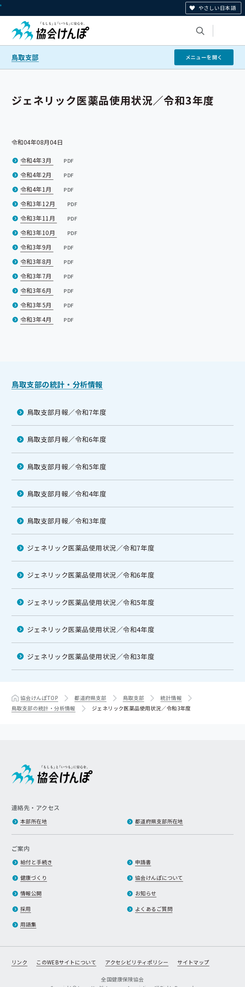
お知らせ (146, 893)
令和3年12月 (49, 203)
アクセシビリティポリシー (136, 962)
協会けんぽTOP (39, 698)
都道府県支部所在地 (159, 821)
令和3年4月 (47, 319)
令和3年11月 (49, 218)
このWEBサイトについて (66, 962)
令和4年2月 (47, 174)
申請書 (143, 862)
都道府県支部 (90, 698)
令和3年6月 (47, 290)
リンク (19, 962)
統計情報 (171, 698)
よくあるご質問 (153, 908)
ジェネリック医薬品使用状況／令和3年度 (90, 656)
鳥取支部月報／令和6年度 (66, 439)
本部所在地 (33, 821)
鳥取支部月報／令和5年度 (66, 466)
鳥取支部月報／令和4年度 (66, 493)
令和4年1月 (47, 189)
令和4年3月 (47, 160)
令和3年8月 (47, 261)
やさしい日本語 (217, 7)
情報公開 (31, 893)
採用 (25, 908)
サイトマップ (193, 962)
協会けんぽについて (159, 877)
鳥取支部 (25, 57)
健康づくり (33, 877)
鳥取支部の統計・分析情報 (57, 384)
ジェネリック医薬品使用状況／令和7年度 (90, 547)
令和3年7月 (47, 275)
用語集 (28, 924)
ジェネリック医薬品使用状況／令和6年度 (90, 575)
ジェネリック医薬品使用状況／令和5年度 (90, 602)
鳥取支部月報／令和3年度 (66, 520)
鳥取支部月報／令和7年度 (66, 412)
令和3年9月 (47, 246)
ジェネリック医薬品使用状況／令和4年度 (90, 629)
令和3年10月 (49, 232)
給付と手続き (36, 862)
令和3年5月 (47, 304)
